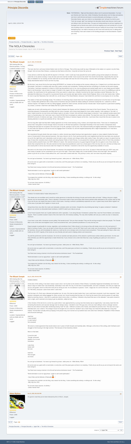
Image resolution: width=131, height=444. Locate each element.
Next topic (118, 51)
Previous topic (109, 51)
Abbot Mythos (15, 393)
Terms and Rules (115, 441)
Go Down (11, 56)
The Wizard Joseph (17, 62)
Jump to (96, 430)
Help (108, 441)
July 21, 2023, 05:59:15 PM (34, 276)
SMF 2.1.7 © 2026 (11, 441)
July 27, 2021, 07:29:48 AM (34, 62)
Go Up (10, 422)
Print (120, 56)
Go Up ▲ (122, 441)
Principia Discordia (18, 7)
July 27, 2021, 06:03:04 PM (34, 190)
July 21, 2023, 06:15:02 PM (34, 393)
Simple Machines (20, 441)
